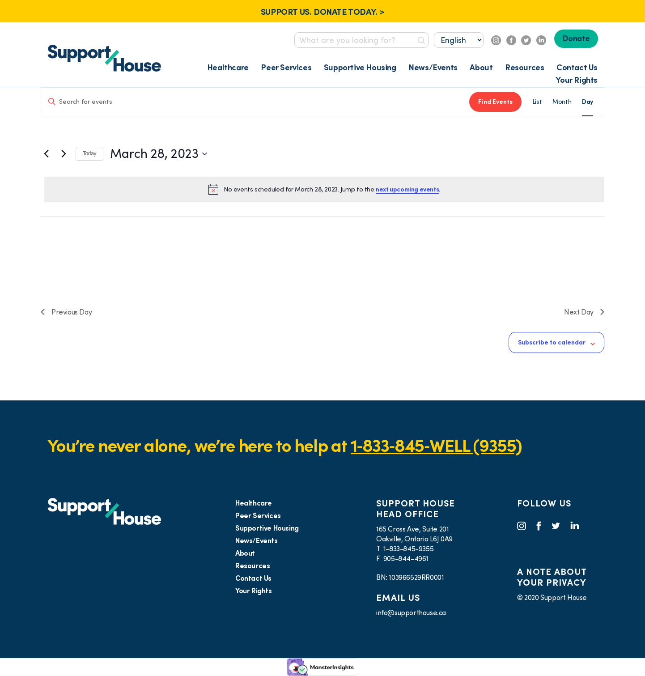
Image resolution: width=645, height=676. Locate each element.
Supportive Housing (360, 67)
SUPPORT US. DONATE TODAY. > (322, 11)
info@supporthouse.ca (411, 612)
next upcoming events (407, 189)
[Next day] (63, 154)
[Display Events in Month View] (561, 102)
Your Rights (577, 80)
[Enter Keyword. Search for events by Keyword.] (255, 102)
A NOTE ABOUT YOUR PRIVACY (551, 577)
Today (89, 153)
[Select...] (459, 40)
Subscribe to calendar (552, 342)
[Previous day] (46, 154)
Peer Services (286, 67)
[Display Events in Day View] (587, 102)
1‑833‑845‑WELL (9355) (436, 445)
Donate (576, 38)
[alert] (324, 189)
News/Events (433, 67)
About (481, 67)
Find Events (495, 102)
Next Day (584, 311)
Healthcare (228, 67)
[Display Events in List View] (537, 102)
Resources (524, 67)
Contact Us (577, 67)
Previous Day (66, 311)
